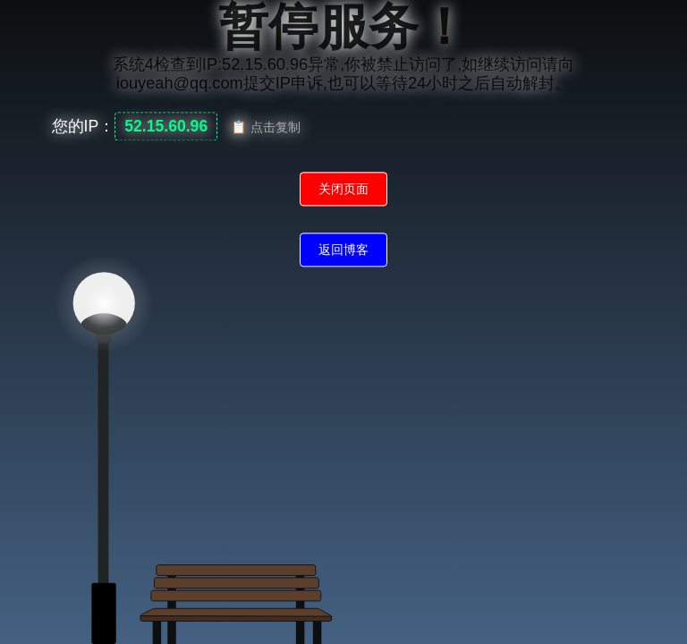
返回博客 (343, 250)
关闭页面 (343, 189)
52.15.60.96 (166, 127)
